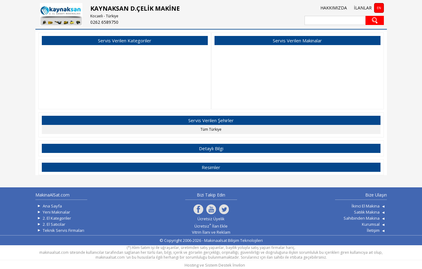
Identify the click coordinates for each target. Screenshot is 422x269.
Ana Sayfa (52, 206)
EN (379, 7)
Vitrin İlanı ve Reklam (211, 232)
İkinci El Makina (366, 206)
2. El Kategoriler (57, 218)
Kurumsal (371, 224)
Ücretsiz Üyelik (211, 218)
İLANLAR (363, 8)
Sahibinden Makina (362, 218)
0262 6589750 (104, 22)
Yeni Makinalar (56, 212)
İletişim (373, 230)
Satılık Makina (367, 212)
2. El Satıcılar (54, 224)
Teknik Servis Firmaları (63, 230)
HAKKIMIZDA (333, 8)
